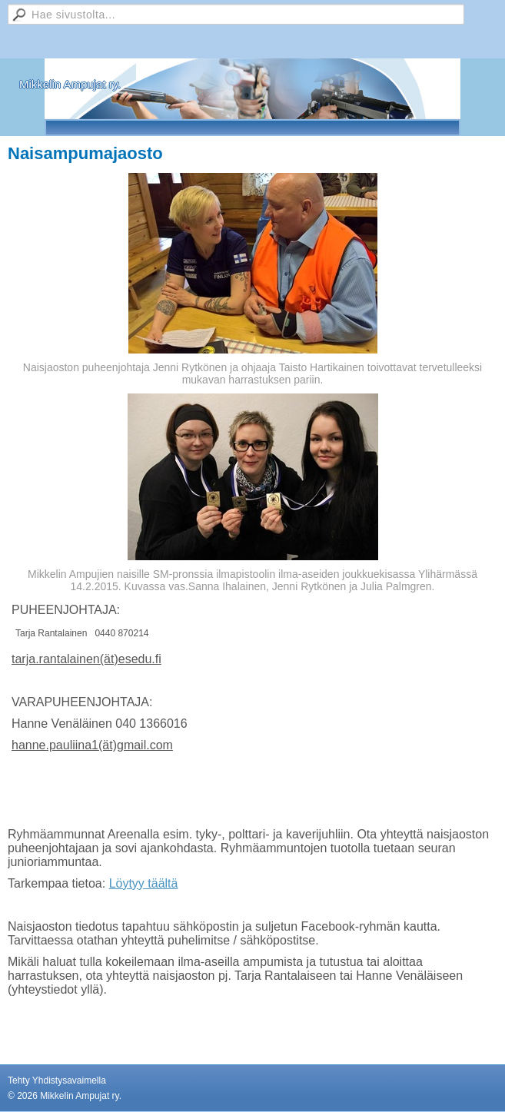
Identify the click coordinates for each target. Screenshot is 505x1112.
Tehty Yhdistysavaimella (57, 1080)
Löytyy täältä (143, 883)
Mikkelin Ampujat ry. (70, 84)
